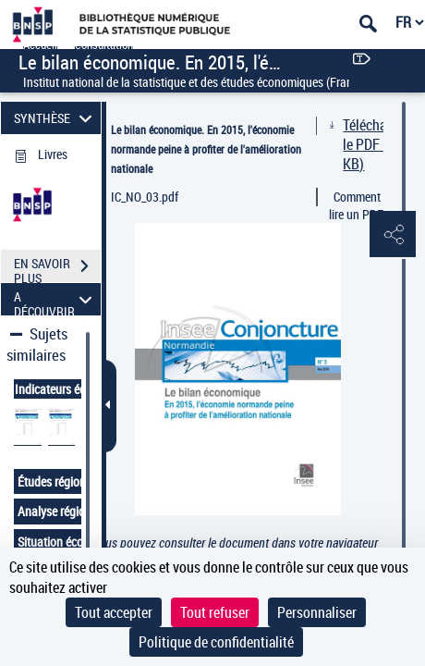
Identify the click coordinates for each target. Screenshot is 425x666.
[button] (393, 235)
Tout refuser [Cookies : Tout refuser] (214, 612)
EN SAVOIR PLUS (57, 268)
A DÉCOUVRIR (56, 299)
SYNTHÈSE (56, 118)
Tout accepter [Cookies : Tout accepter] (113, 612)
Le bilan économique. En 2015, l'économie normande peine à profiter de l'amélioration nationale (206, 149)
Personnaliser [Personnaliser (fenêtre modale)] (317, 612)
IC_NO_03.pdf (144, 196)
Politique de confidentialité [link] (216, 642)
